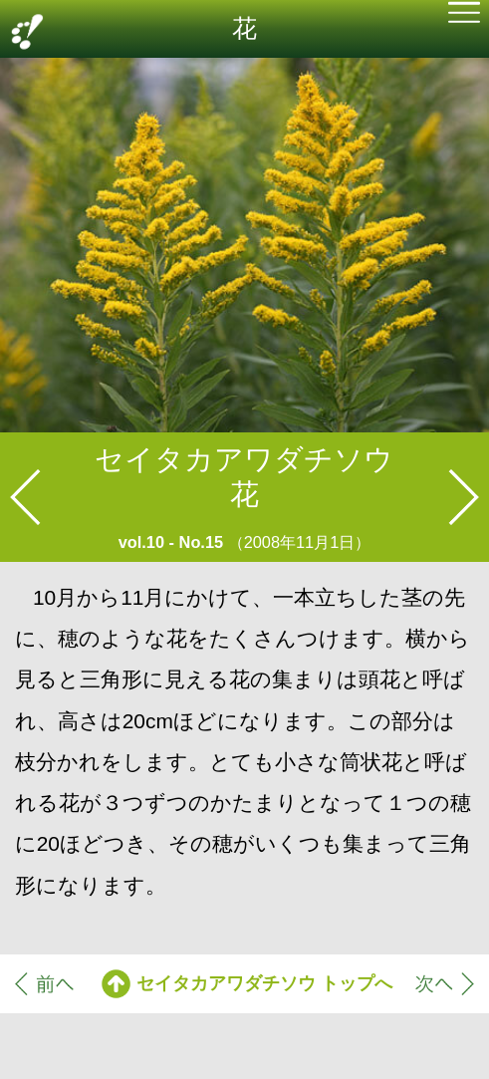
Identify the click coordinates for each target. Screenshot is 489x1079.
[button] (464, 15)
